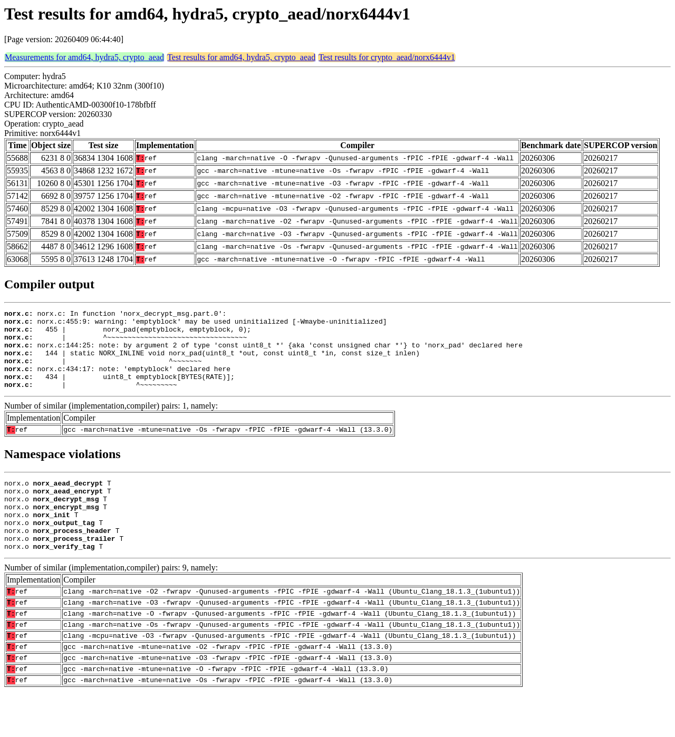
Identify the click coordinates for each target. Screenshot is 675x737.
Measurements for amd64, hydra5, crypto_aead (84, 57)
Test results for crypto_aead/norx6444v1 (387, 57)
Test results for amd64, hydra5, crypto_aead (241, 57)
